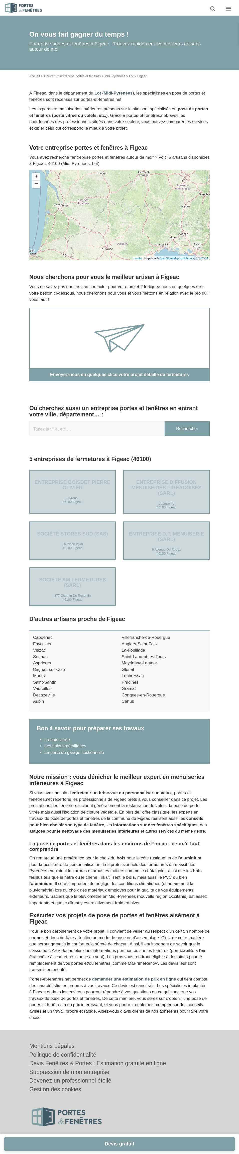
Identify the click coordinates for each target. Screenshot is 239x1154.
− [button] (36, 184)
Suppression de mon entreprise (69, 1072)
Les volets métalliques (65, 746)
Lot (131, 76)
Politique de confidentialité (62, 1054)
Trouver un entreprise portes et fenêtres (72, 76)
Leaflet (138, 258)
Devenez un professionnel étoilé (70, 1080)
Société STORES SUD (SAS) (72, 533)
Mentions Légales (51, 1046)
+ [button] (36, 177)
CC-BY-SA (201, 258)
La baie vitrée (57, 739)
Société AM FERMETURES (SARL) (72, 582)
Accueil (34, 76)
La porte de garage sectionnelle (74, 752)
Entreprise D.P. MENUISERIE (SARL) (166, 536)
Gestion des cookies (55, 1089)
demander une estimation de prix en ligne (134, 979)
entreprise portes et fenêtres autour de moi (112, 157)
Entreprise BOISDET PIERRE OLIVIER (72, 484)
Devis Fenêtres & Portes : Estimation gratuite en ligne (97, 1063)
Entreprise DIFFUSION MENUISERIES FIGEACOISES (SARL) (166, 487)
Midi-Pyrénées (114, 76)
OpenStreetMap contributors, (177, 258)
